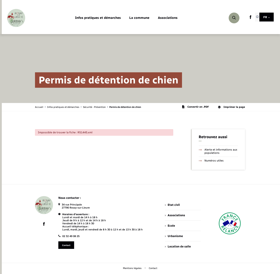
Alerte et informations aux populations (218, 151)
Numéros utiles (211, 160)
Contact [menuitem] (153, 268)
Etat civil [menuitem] (172, 205)
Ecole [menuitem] (170, 225)
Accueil (39, 107)
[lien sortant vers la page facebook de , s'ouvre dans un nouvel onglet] (250, 18)
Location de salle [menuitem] (178, 246)
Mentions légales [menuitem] (132, 268)
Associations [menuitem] (175, 215)
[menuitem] (98, 18)
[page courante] (125, 107)
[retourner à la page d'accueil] (16, 18)
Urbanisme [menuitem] (174, 236)
